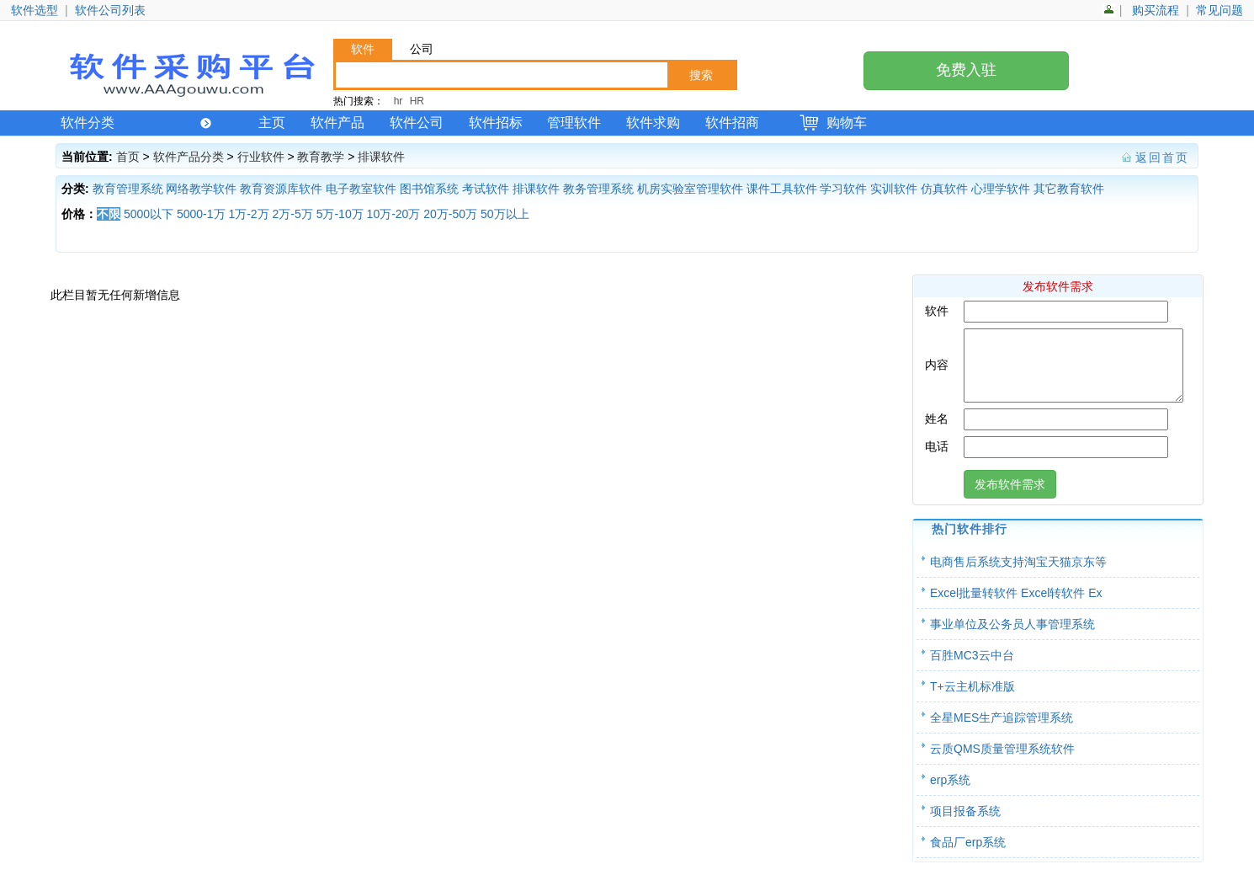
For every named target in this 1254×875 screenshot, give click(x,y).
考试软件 (485, 188)
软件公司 (417, 122)
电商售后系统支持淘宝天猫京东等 (1018, 574)
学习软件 (843, 188)
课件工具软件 (782, 188)
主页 (271, 122)
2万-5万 (293, 214)
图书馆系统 (429, 188)
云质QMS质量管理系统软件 (1002, 761)
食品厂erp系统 (968, 855)
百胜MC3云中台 (972, 668)
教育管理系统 (128, 188)
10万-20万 (394, 214)
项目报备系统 (965, 823)
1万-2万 (248, 214)
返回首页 (1162, 157)
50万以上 (505, 214)
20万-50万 (450, 214)
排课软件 (381, 156)
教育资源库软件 (281, 188)
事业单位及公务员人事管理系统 (1012, 636)
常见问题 (1219, 10)
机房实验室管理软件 (690, 188)
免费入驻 (966, 69)
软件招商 (732, 122)
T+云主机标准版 (972, 699)
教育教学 (320, 156)
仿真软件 (944, 188)
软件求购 (653, 122)
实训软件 (893, 188)
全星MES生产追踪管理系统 (1001, 730)
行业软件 (260, 156)
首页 (128, 156)
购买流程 (1155, 10)
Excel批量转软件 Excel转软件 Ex (1016, 605)
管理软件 (574, 122)
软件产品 (337, 122)
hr (398, 101)
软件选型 (34, 10)
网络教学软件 (201, 188)
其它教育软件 (1068, 188)
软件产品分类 (188, 156)
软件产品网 (190, 73)
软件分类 (136, 122)
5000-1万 (201, 214)
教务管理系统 (598, 188)
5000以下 (148, 214)
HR (417, 101)
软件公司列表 (110, 10)
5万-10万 (340, 214)
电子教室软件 (361, 188)
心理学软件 (1000, 188)
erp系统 (950, 792)
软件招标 (496, 122)
